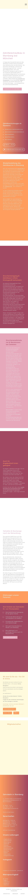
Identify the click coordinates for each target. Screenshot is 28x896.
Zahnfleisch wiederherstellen (14, 129)
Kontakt (23, 893)
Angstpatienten (9, 137)
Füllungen (6, 845)
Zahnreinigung (7, 842)
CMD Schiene (7, 854)
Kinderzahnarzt (7, 846)
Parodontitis (20, 168)
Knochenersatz (9, 134)
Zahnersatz (6, 843)
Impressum (15, 893)
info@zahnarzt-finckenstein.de (15, 149)
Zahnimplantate (8, 840)
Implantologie (8, 186)
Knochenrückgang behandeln (14, 132)
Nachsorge (8, 139)
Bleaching (6, 851)
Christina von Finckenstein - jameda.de (13, 870)
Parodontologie (8, 849)
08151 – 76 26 (10, 144)
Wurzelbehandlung (8, 848)
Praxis (21, 80)
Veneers (6, 852)
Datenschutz (6, 893)
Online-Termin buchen (9, 709)
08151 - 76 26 (8, 805)
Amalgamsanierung (9, 855)
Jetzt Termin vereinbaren (9, 637)
